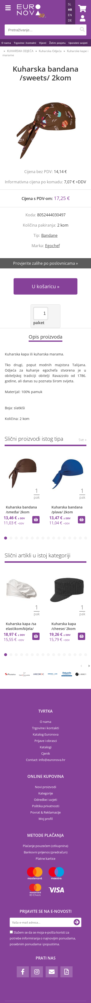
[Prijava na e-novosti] (76, 922)
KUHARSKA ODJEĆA (20, 51)
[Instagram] (37, 971)
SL (69, 4)
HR (70, 10)
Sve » (82, 439)
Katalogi (45, 747)
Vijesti (42, 42)
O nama (6, 42)
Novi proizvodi (45, 787)
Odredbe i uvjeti (45, 799)
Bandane (49, 235)
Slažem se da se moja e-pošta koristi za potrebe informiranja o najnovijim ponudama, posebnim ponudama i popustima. (43, 938)
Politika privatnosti (45, 806)
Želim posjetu (57, 42)
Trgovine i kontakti (25, 42)
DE (70, 20)
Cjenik (45, 753)
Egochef (52, 245)
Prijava (80, 23)
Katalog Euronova (45, 734)
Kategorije (45, 793)
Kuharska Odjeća (50, 51)
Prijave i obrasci (45, 740)
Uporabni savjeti (78, 42)
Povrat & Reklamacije (45, 812)
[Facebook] (23, 971)
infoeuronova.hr (52, 760)
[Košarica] (81, 8)
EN (70, 15)
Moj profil (46, 818)
